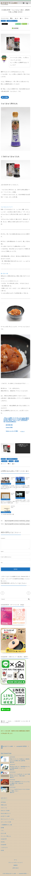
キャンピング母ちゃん (20, 483)
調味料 (17, 461)
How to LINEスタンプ (5, 813)
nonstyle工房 (4, 839)
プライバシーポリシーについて (15, 862)
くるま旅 (11, 461)
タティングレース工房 (6, 822)
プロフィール (4, 807)
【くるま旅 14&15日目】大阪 (7, 514)
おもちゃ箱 (3, 833)
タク (22, 18)
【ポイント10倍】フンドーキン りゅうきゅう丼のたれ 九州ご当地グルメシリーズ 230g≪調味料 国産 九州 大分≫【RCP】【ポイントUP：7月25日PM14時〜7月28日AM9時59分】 (16, 419)
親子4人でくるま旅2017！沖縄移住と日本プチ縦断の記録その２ (23, 487)
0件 (12, 18)
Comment (3, 538)
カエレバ (22, 431)
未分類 (2, 850)
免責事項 (16, 865)
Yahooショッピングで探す (12, 431)
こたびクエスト (4, 847)
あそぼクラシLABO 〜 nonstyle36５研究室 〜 (16, 746)
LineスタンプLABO (5, 810)
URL (2, 562)
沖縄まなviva (4, 804)
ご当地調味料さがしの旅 (12, 20)
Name (2, 551)
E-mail (2, 557)
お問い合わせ (15, 868)
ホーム (15, 859)
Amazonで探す (9, 427)
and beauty (3, 802)
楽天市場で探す (9, 425)
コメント (4, 463)
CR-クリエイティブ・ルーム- (7, 819)
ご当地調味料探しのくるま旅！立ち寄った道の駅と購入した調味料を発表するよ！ (8, 487)
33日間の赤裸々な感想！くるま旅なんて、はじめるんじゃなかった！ (23, 502)
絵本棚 (2, 827)
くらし (2, 830)
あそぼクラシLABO (9, 3)
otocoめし (3, 20)
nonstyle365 (4, 461)
